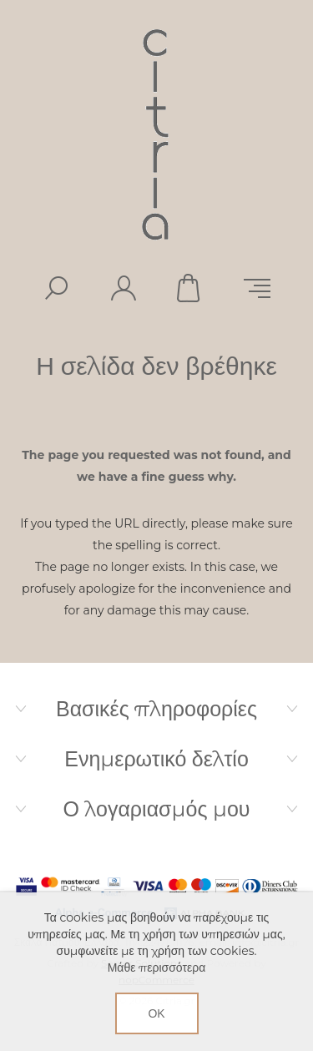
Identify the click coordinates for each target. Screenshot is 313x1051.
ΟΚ (156, 1013)
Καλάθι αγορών (190, 288)
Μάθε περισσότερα (157, 967)
